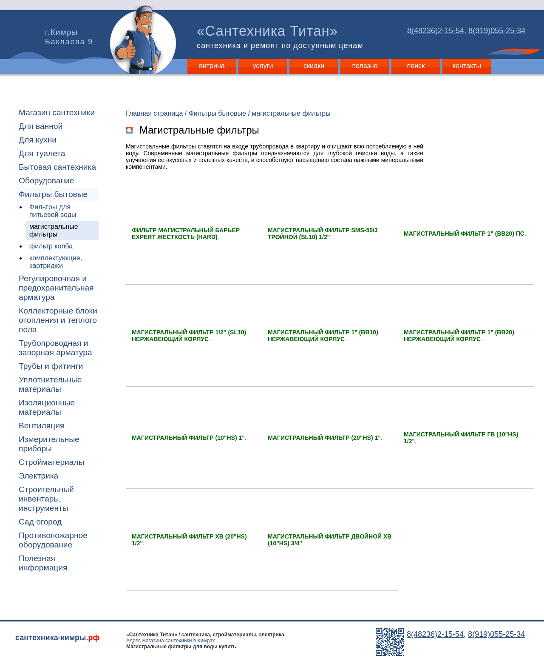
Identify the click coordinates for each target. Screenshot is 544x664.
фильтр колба (51, 246)
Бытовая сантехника (57, 166)
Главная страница (154, 113)
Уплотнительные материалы (50, 384)
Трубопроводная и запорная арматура (55, 348)
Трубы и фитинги (51, 366)
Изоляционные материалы (47, 407)
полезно (364, 65)
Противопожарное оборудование (53, 540)
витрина (211, 65)
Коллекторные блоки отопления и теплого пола (58, 320)
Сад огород (40, 521)
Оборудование (46, 180)
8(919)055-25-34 (496, 30)
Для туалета (42, 153)
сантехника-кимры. (57, 637)
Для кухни (38, 139)
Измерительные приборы (49, 444)
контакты (467, 65)
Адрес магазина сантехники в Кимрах (170, 641)
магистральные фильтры (53, 230)
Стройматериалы (51, 462)
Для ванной (40, 126)
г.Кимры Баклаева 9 (69, 37)
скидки (313, 65)
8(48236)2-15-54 (435, 30)
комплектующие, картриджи (55, 261)
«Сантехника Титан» (282, 36)
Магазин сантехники (57, 112)
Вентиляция (41, 425)
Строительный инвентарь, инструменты (46, 499)
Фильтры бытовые (53, 194)
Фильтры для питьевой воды (52, 210)
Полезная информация (43, 563)
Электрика (38, 475)
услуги (263, 65)
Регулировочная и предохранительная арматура (56, 288)
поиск (416, 65)
